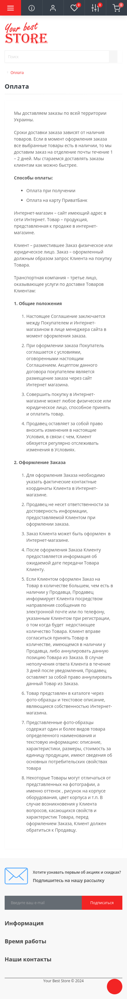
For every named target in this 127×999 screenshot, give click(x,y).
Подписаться (102, 902)
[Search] (113, 56)
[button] (53, 8)
